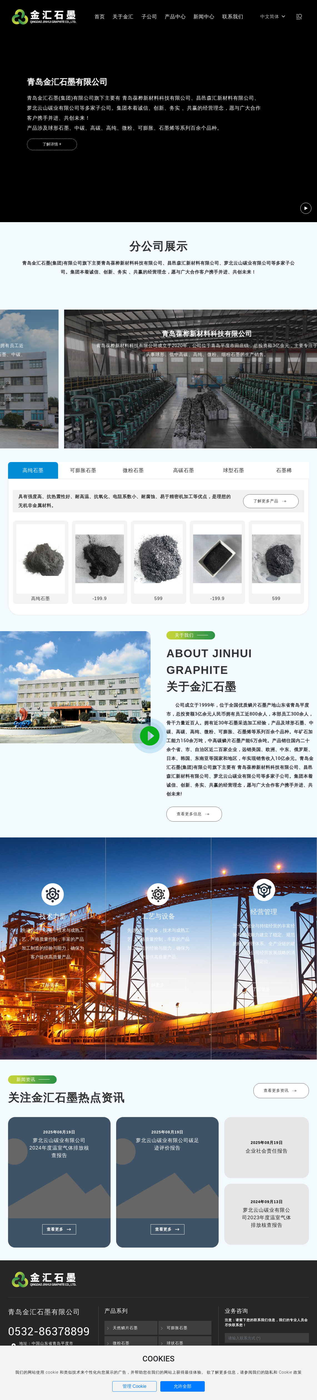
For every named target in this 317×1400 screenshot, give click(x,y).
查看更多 (59, 1229)
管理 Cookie (134, 1386)
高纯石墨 (40, 598)
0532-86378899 (49, 1331)
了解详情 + (52, 144)
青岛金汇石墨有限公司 (158, 333)
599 (158, 598)
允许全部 (182, 1386)
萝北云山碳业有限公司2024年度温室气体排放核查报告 (59, 1148)
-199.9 (100, 598)
